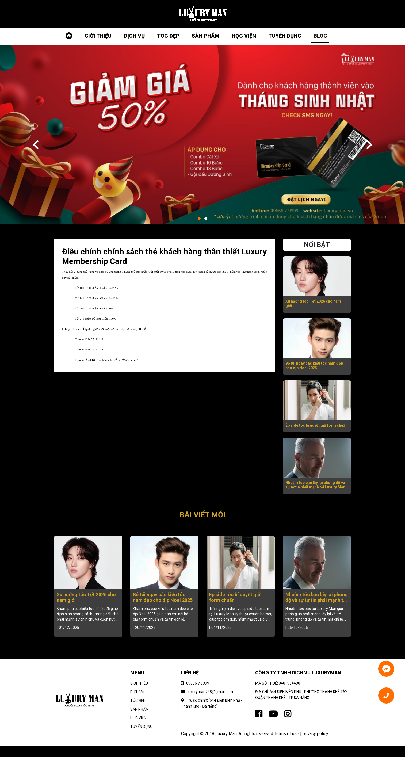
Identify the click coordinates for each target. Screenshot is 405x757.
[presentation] (35, 145)
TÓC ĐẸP (168, 36)
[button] (199, 218)
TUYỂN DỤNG (284, 36)
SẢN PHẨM (205, 36)
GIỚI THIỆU (98, 36)
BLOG (320, 36)
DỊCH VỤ (134, 36)
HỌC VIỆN (244, 36)
